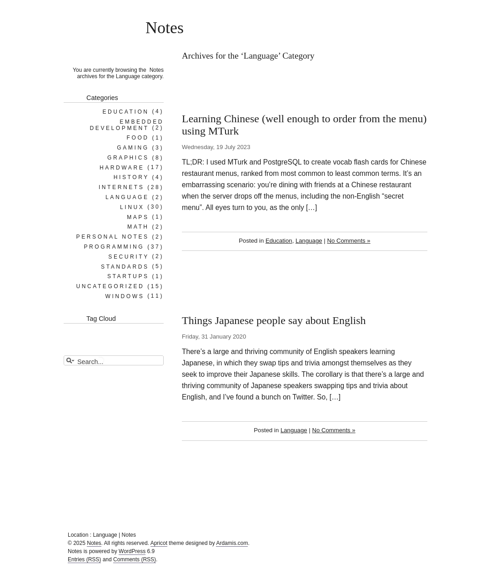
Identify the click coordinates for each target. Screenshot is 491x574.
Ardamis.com (232, 543)
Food (138, 138)
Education (279, 240)
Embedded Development (127, 124)
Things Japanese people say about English (274, 320)
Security (128, 256)
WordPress (132, 551)
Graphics (128, 158)
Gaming (133, 148)
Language (309, 240)
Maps (138, 217)
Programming (114, 247)
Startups (128, 276)
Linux (132, 207)
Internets (121, 187)
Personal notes (112, 237)
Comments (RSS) (134, 559)
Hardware (122, 167)
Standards (125, 266)
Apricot (158, 543)
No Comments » (348, 240)
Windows (124, 296)
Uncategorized (110, 286)
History (131, 177)
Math (138, 227)
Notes (164, 28)
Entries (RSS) (84, 559)
